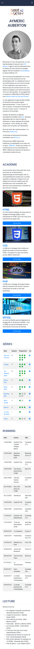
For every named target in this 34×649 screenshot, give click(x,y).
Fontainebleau (25, 71)
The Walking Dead (6, 373)
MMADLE (12, 145)
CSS (5, 245)
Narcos (6, 407)
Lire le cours (17, 223)
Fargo (6, 419)
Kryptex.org (13, 131)
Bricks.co (17, 137)
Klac (22, 117)
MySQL (7, 317)
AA (2, 3)
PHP (5, 281)
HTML (6, 209)
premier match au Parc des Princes (17, 96)
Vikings (6, 364)
